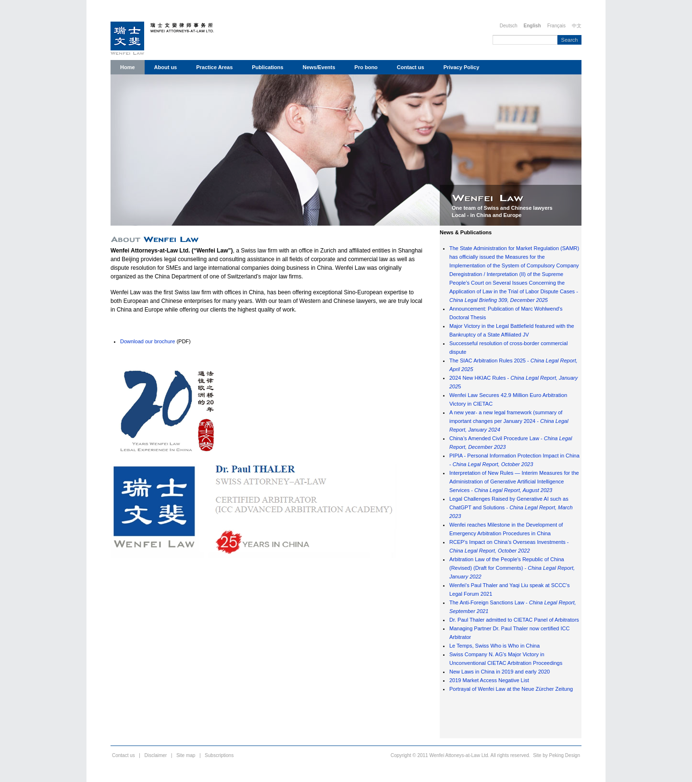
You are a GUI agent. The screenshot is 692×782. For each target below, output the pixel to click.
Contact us (410, 67)
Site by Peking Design (556, 755)
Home (127, 67)
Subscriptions (219, 755)
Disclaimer (156, 755)
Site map (185, 755)
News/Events (319, 67)
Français (556, 25)
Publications (267, 67)
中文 (576, 25)
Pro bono (366, 67)
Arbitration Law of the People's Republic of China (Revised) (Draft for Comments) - (512, 567)
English (532, 25)
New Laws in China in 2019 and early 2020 (499, 671)
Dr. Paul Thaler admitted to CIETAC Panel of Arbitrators (514, 620)
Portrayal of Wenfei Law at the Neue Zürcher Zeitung (511, 689)
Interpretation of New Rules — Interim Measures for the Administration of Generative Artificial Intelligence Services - (514, 481)
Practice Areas (214, 67)
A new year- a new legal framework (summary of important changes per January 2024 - (508, 421)
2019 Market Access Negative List (489, 680)
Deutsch (509, 25)
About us (165, 67)
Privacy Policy (462, 67)
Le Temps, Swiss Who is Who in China (494, 646)
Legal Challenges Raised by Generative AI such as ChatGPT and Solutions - (511, 507)
